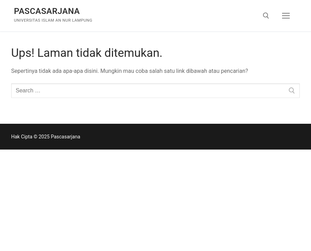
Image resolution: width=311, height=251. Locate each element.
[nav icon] (286, 15)
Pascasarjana (47, 11)
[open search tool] (266, 16)
